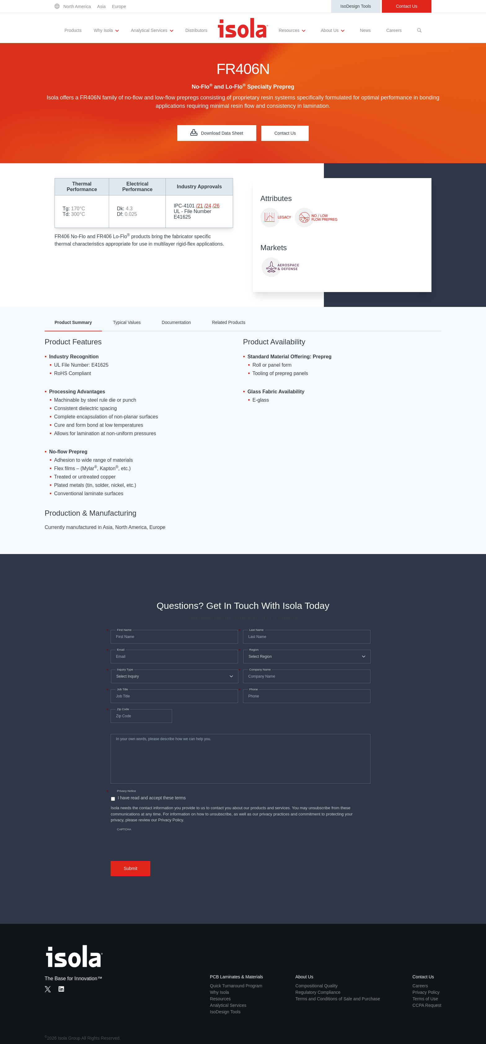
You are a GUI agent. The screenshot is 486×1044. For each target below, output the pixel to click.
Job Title (122, 689)
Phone (253, 689)
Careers (394, 30)
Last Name (255, 630)
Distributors (196, 30)
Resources (292, 30)
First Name (123, 630)
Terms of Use (425, 998)
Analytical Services (152, 30)
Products (73, 30)
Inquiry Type (124, 669)
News (365, 30)
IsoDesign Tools (355, 6)
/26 (216, 205)
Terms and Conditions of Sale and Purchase (337, 998)
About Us (332, 30)
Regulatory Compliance (318, 992)
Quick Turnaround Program (236, 985)
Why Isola (106, 30)
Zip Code (122, 709)
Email (120, 650)
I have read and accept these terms (152, 797)
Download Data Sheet (216, 132)
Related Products (228, 322)
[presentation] (158, 839)
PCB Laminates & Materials (236, 976)
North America (77, 6)
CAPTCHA (124, 829)
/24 (207, 205)
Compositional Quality (316, 985)
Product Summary (73, 322)
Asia (101, 6)
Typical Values (127, 322)
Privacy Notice (126, 791)
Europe (119, 6)
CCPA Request (427, 1005)
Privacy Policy (426, 992)
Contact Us (406, 6)
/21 (199, 205)
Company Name (259, 669)
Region (253, 650)
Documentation (176, 322)
